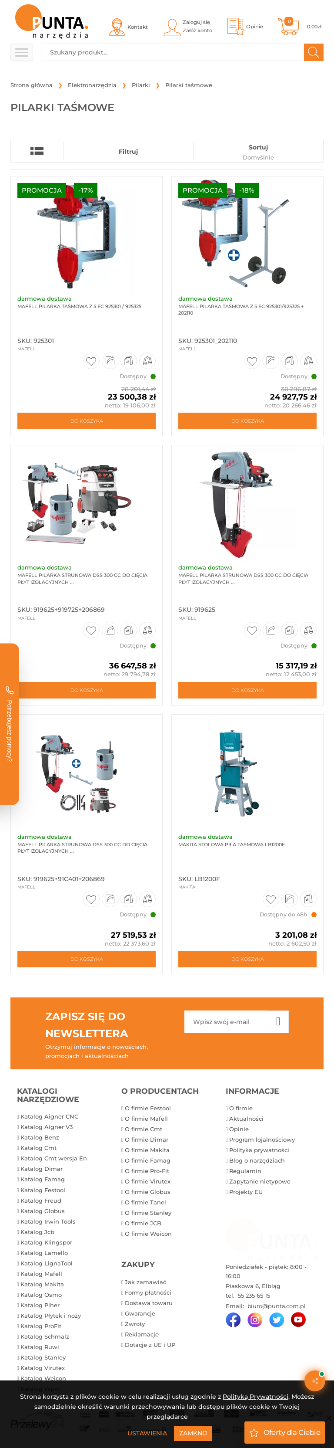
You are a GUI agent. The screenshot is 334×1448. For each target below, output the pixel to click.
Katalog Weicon (43, 1378)
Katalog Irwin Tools (48, 1221)
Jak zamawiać (145, 1281)
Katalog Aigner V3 (46, 1126)
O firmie (241, 1108)
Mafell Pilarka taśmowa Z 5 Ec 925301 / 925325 (79, 306)
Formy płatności (148, 1292)
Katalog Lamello (44, 1252)
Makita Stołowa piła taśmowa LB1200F (231, 844)
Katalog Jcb (37, 1231)
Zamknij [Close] (193, 1433)
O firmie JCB (143, 1223)
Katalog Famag (42, 1179)
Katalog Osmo (41, 1294)
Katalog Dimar (41, 1168)
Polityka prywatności (259, 1149)
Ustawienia (147, 1433)
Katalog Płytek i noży (50, 1315)
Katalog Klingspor (46, 1242)
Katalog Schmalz (44, 1336)
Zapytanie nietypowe (260, 1181)
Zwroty (135, 1323)
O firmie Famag (147, 1160)
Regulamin (245, 1170)
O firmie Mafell (146, 1118)
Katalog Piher (40, 1305)
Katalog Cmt (38, 1147)
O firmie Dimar (146, 1139)
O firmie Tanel (145, 1202)
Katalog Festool (42, 1190)
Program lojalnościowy (262, 1139)
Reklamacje (142, 1334)
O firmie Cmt (143, 1129)
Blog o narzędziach (257, 1160)
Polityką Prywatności (255, 1397)
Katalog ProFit (40, 1326)
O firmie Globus (147, 1191)
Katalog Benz (39, 1137)
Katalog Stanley (43, 1357)
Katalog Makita (42, 1284)
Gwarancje (140, 1313)
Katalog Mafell (41, 1273)
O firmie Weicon (148, 1233)
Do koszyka (86, 421)
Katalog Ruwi (39, 1346)
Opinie (239, 1129)
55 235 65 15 (253, 1295)
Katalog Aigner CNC (49, 1116)
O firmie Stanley (148, 1212)
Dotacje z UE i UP (150, 1344)
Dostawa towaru (149, 1302)
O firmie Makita (147, 1149)
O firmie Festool (148, 1108)
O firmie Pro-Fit (147, 1170)
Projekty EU (246, 1191)
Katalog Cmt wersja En (53, 1158)
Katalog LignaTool (46, 1263)
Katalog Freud (40, 1200)
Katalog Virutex (42, 1367)
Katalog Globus (42, 1210)
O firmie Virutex (147, 1181)
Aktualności (246, 1118)
